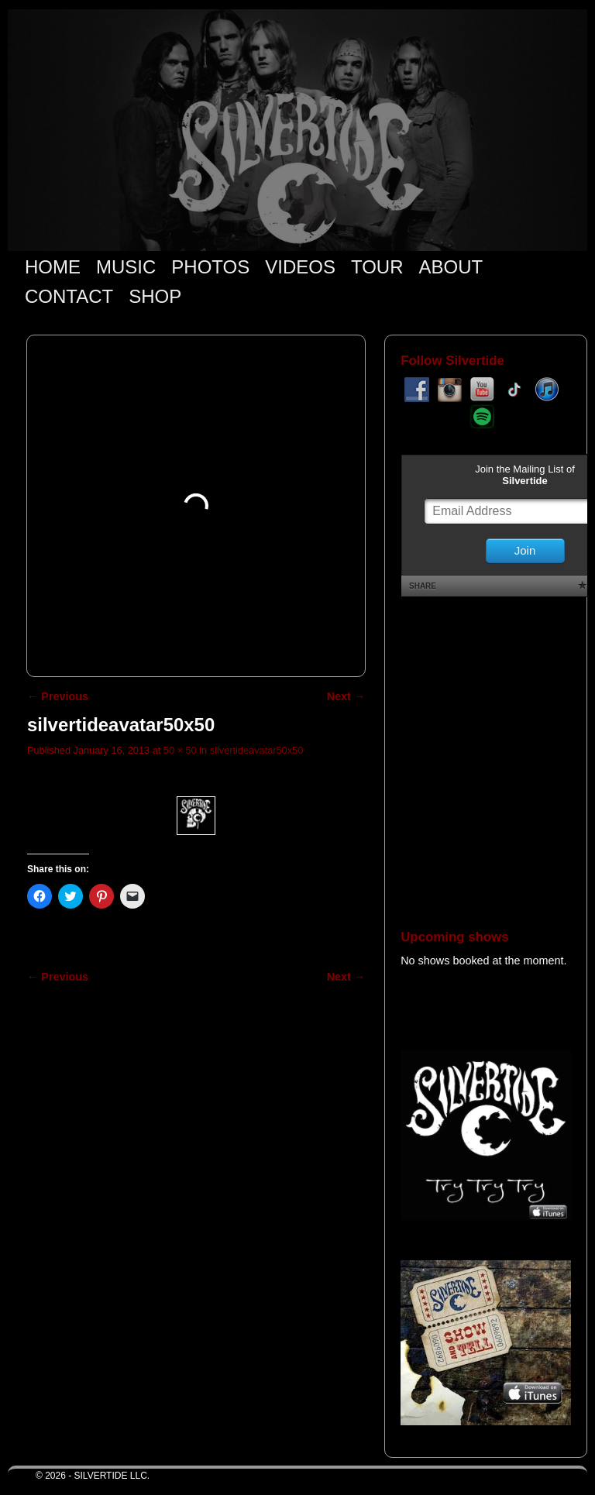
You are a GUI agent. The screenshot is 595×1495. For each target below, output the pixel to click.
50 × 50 (180, 750)
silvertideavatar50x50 (256, 750)
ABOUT (451, 266)
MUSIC (126, 266)
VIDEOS (300, 266)
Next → (346, 696)
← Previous (57, 696)
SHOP (155, 296)
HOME (53, 266)
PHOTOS (210, 266)
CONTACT (69, 296)
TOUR (377, 266)
